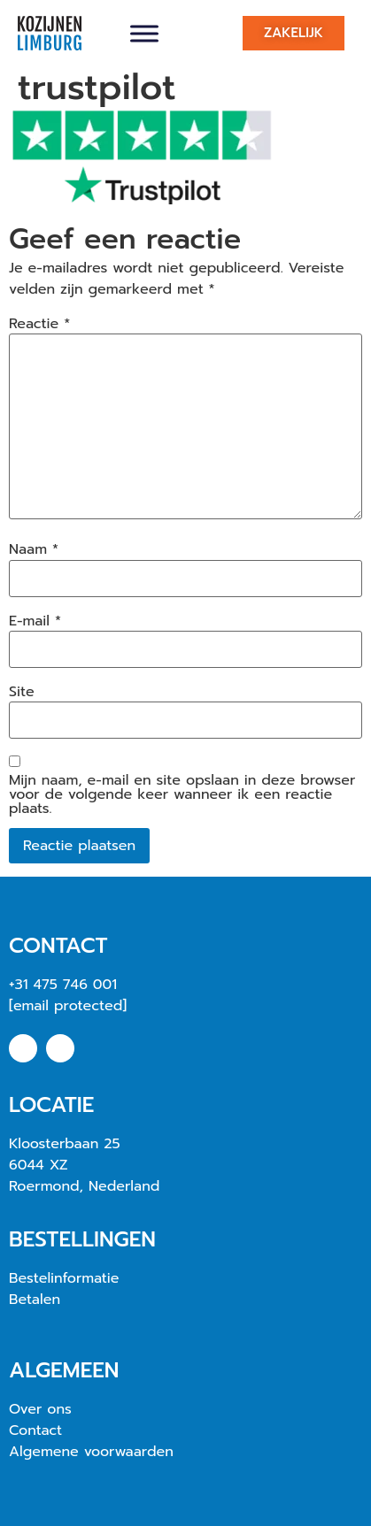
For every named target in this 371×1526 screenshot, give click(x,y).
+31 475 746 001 (63, 984)
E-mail (35, 621)
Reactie (39, 324)
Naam (33, 549)
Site (22, 692)
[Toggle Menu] (144, 33)
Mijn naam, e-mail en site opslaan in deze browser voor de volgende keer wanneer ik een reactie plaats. (182, 794)
